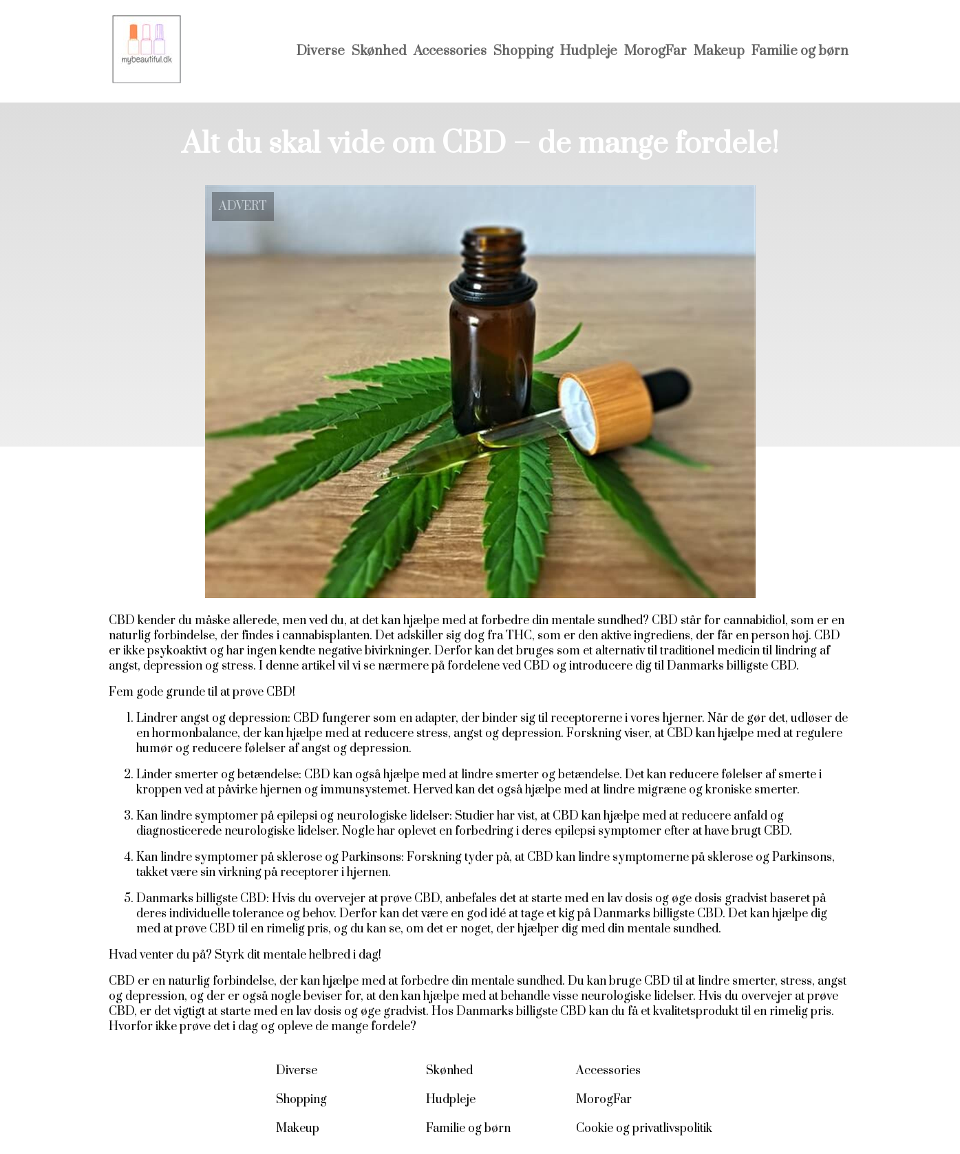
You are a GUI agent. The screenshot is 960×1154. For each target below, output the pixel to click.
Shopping (523, 51)
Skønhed (379, 51)
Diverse (321, 51)
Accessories (450, 51)
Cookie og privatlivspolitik (644, 1128)
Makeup (719, 51)
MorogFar (655, 51)
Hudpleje (588, 51)
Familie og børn (800, 51)
